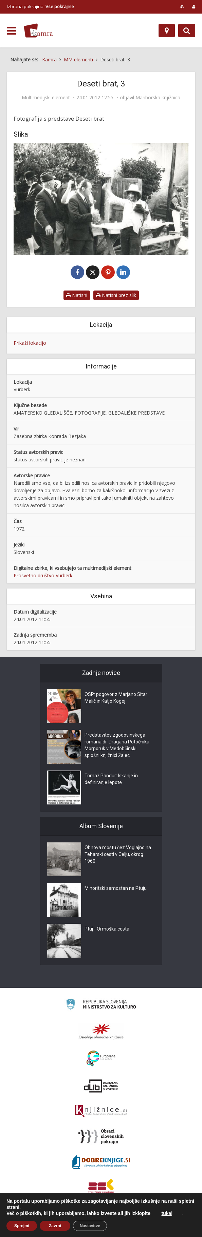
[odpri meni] (11, 30)
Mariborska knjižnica (157, 98)
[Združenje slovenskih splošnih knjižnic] (101, 1111)
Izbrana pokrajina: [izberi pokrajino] (40, 6)
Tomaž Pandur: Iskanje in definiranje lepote (111, 779)
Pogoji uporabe (71, 1226)
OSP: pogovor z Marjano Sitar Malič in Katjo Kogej (116, 698)
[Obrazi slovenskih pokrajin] (101, 1137)
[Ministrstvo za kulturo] (101, 1005)
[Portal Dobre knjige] (101, 1162)
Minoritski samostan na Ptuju (116, 888)
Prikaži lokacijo (30, 343)
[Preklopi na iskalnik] (186, 30)
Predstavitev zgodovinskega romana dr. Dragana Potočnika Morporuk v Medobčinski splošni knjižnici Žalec (117, 745)
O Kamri (44, 1226)
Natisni (76, 295)
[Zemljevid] (167, 30)
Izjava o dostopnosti (111, 1226)
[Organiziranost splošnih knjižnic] (101, 1031)
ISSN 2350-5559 (150, 1226)
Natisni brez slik (116, 295)
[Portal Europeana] (101, 1059)
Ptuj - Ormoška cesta (107, 929)
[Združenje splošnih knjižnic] (101, 1187)
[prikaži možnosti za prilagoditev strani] (182, 6)
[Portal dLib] (101, 1086)
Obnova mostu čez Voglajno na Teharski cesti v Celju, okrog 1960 (118, 854)
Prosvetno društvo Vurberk (43, 576)
